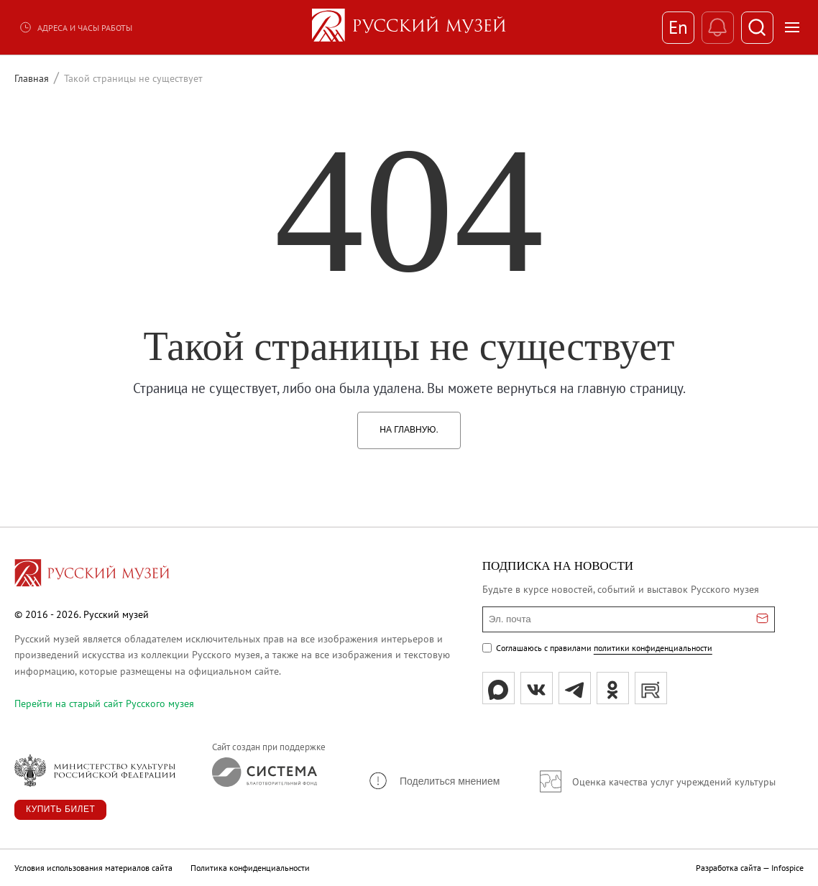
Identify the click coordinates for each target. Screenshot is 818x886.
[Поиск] (757, 27)
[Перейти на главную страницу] (92, 575)
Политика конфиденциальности (250, 867)
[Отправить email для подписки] (762, 619)
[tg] (575, 688)
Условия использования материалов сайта (93, 867)
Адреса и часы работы (75, 27)
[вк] (536, 688)
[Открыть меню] (792, 27)
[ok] (613, 688)
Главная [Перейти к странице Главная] (31, 78)
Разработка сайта (728, 867)
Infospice (787, 867)
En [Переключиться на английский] (678, 27)
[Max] (498, 688)
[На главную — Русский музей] (409, 27)
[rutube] (651, 688)
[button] (433, 781)
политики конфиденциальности (653, 647)
